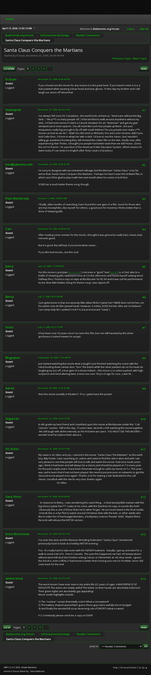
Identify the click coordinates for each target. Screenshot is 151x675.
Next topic (140, 58)
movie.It (114, 272)
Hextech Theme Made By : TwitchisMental (24, 671)
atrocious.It (74, 272)
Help (115, 667)
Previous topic (121, 58)
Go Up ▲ (143, 667)
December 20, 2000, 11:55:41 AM (54, 388)
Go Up (7, 627)
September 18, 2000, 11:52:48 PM (54, 357)
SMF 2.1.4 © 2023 (12, 667)
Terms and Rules (128, 667)
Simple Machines (28, 667)
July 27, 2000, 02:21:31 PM (50, 327)
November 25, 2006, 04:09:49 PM (54, 79)
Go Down (9, 68)
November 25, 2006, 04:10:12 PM (54, 109)
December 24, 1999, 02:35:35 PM (54, 164)
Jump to (94, 646)
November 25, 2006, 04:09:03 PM (54, 228)
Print (144, 68)
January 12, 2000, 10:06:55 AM (52, 198)
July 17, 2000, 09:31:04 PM (50, 296)
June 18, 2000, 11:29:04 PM (51, 266)
